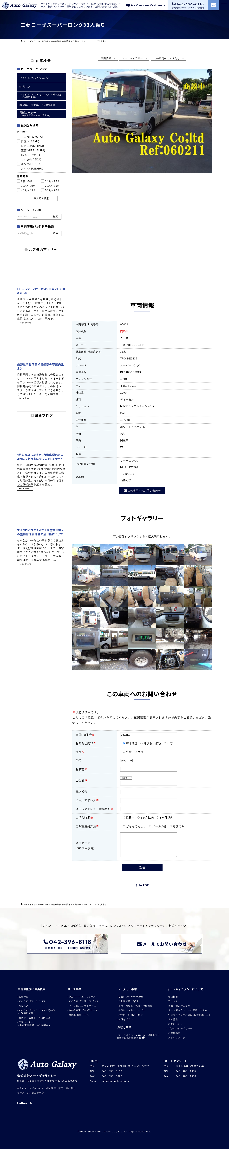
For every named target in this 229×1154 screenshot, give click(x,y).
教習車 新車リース (79, 1019)
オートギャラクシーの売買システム (187, 1015)
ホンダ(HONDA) (31, 164)
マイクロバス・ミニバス (32, 1006)
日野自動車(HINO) (32, 146)
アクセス (173, 1006)
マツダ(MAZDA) (31, 159)
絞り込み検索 (41, 198)
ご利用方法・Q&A (128, 1006)
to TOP (144, 890)
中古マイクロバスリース (82, 1001)
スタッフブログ (176, 1042)
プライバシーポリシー (180, 1033)
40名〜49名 (28, 190)
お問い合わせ (175, 1028)
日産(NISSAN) (30, 141)
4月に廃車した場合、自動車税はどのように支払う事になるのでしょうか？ (40, 457)
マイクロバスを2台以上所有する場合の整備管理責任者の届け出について (40, 532)
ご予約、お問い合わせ (130, 1019)
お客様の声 (174, 1038)
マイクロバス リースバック (84, 1006)
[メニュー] (224, 5)
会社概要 (173, 1001)
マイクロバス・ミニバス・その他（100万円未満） (36, 1016)
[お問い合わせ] (213, 5)
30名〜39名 (52, 185)
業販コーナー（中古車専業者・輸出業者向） (34, 1028)
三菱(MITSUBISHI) (33, 150)
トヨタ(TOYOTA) (32, 136)
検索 (55, 216)
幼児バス (23, 1010)
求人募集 (173, 1024)
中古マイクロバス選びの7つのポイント (189, 1019)
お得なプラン (125, 1024)
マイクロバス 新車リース (82, 1010)
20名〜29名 (28, 185)
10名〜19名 (52, 181)
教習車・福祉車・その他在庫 (34, 1022)
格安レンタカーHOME (130, 1001)
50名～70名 (52, 190)
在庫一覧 (23, 1001)
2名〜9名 (27, 181)
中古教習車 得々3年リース (83, 1015)
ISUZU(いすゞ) (30, 155)
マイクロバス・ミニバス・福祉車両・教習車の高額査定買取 (138, 1041)
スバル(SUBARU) (32, 168)
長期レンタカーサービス (131, 1015)
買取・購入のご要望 (179, 1010)
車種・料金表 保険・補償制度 (135, 1010)
